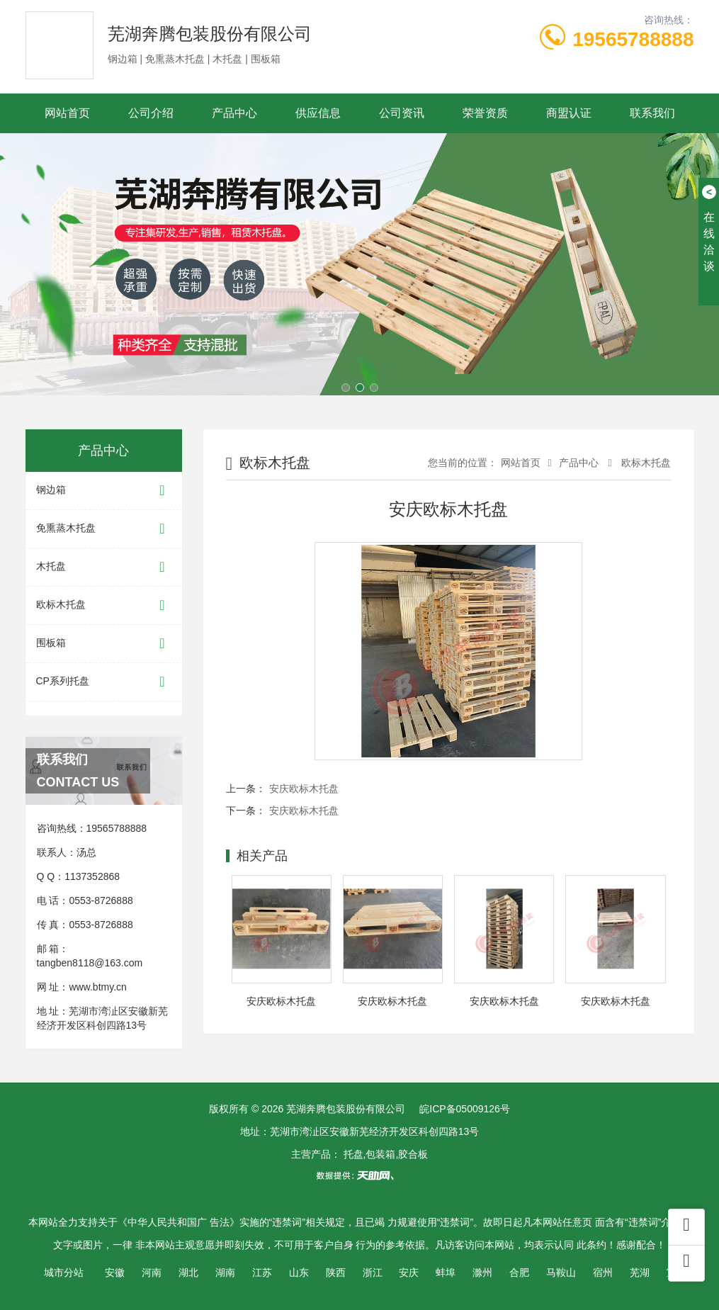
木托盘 (103, 567)
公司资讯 (401, 113)
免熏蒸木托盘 (103, 529)
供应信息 (318, 113)
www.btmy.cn (97, 987)
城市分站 (64, 1272)
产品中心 (234, 113)
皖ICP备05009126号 (464, 1108)
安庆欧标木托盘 (304, 788)
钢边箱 (103, 490)
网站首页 (67, 113)
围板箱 (103, 644)
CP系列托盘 (103, 682)
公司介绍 (151, 113)
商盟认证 (568, 113)
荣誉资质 (485, 113)
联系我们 (652, 113)
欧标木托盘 (103, 605)
